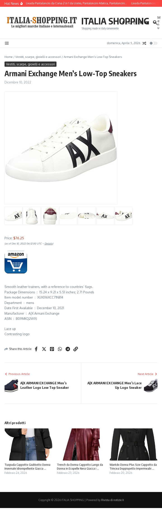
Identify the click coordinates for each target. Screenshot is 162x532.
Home (9, 57)
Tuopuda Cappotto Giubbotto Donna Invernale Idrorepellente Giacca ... (27, 466)
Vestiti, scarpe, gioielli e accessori (38, 57)
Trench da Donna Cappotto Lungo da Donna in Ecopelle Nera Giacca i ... (80, 466)
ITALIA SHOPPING (115, 20)
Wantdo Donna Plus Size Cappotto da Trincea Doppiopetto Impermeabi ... (133, 466)
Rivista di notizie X (112, 500)
